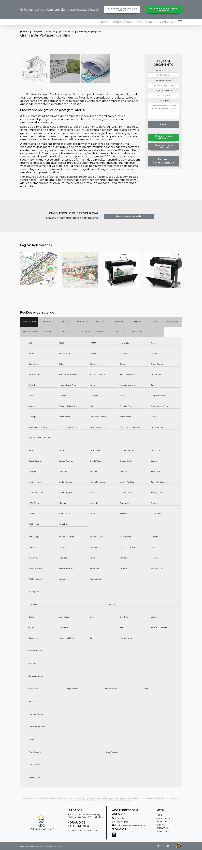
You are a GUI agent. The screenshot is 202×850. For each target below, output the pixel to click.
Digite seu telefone (163, 91)
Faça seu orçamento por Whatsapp (163, 9)
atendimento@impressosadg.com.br (128, 826)
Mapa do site (163, 832)
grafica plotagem (66, 32)
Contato (166, 22)
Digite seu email (163, 81)
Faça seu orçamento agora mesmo (121, 9)
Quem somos (122, 22)
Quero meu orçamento (129, 216)
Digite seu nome (163, 70)
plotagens (50, 32)
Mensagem (164, 101)
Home (104, 22)
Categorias (37, 32)
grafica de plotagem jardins (89, 32)
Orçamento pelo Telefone (163, 147)
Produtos (144, 22)
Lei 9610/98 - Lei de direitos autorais (119, 800)
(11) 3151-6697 (119, 818)
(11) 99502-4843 (120, 822)
